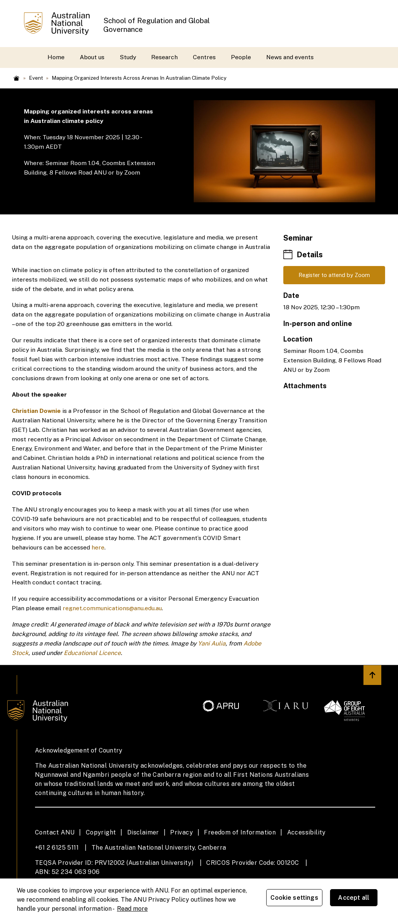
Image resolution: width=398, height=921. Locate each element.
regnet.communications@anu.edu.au (112, 608)
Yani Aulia (212, 643)
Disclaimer (143, 832)
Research (164, 57)
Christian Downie (36, 410)
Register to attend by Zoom (334, 275)
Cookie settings (298, 898)
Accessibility (306, 832)
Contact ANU (54, 832)
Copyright (101, 832)
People (241, 57)
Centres (204, 57)
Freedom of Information (240, 832)
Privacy (181, 832)
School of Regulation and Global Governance (156, 24)
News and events (290, 57)
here (98, 547)
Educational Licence (92, 653)
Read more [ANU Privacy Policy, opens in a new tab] (132, 907)
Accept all (357, 898)
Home (56, 57)
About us (92, 57)
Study (128, 57)
